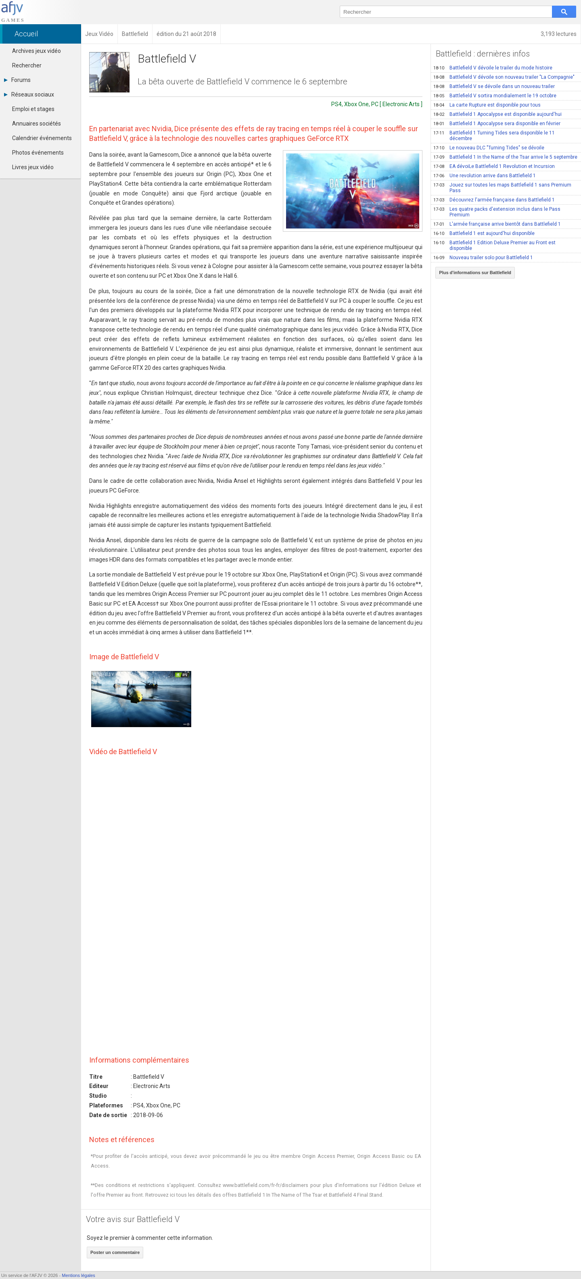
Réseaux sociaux (29, 94)
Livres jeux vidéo (33, 167)
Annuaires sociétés (36, 123)
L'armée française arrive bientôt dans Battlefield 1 (497, 224)
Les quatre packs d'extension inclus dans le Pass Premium (496, 212)
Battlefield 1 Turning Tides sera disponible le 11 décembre (494, 135)
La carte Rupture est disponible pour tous (487, 105)
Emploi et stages (33, 109)
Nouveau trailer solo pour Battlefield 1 (483, 257)
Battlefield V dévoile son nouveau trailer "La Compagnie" (504, 77)
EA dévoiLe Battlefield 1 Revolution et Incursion (494, 166)
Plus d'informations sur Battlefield (475, 272)
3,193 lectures (559, 34)
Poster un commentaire (115, 1252)
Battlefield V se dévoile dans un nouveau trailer (494, 86)
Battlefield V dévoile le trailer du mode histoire (492, 68)
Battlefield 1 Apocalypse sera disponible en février (496, 123)
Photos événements (38, 152)
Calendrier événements (42, 138)
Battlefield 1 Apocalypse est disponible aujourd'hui (497, 114)
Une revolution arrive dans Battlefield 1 (484, 175)
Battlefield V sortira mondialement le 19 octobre (494, 96)
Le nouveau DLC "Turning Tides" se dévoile (488, 148)
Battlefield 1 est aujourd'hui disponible (484, 233)
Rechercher (27, 65)
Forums (17, 80)
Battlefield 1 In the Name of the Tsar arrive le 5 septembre (505, 157)
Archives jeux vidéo (36, 51)
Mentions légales (78, 1275)
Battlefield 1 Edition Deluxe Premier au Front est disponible (494, 245)
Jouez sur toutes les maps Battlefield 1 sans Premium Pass (502, 187)
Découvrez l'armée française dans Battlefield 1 (494, 200)
